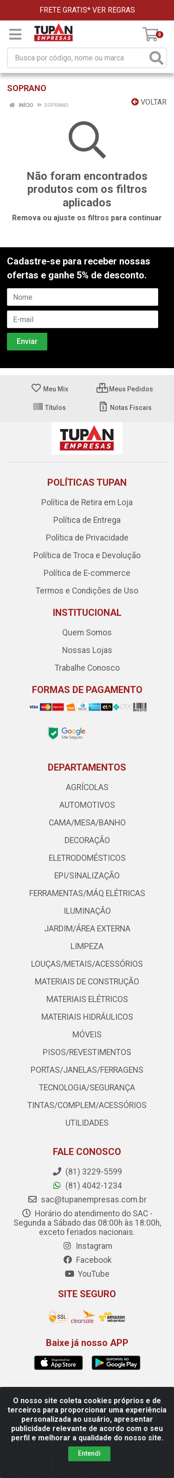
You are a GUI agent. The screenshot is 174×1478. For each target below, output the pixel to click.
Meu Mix (49, 389)
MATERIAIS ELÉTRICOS (87, 999)
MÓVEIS (87, 1034)
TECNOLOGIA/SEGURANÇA (87, 1087)
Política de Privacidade (87, 537)
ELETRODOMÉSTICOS (87, 858)
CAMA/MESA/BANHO (87, 822)
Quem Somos (87, 632)
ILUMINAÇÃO (87, 911)
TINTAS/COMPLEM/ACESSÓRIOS (87, 1105)
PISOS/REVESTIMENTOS (87, 1052)
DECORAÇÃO (87, 840)
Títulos (49, 407)
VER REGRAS (113, 10)
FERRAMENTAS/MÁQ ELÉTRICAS (87, 893)
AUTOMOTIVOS (87, 805)
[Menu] (15, 34)
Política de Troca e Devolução (87, 555)
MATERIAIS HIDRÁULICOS (87, 1017)
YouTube (87, 1274)
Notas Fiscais (124, 407)
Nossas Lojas (87, 650)
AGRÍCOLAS (87, 787)
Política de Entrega (87, 520)
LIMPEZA (87, 946)
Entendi (89, 1453)
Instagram (87, 1246)
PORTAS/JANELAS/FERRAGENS (87, 1070)
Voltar (149, 102)
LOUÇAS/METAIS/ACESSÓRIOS (87, 964)
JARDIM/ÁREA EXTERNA (87, 928)
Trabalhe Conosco (87, 668)
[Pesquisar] (156, 57)
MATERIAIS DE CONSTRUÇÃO (87, 981)
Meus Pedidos (125, 389)
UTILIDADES (87, 1123)
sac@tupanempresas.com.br (87, 1199)
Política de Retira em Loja (87, 502)
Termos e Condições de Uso (87, 590)
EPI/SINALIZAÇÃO (87, 875)
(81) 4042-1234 (87, 1185)
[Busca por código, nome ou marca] (77, 57)
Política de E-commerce (87, 573)
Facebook (87, 1260)
